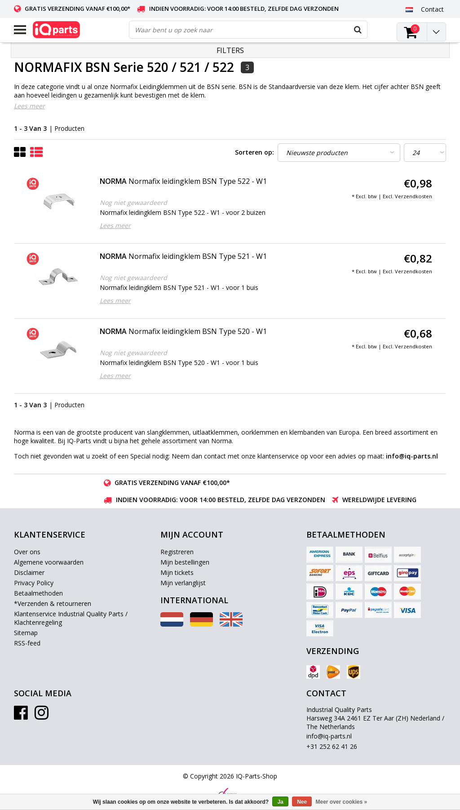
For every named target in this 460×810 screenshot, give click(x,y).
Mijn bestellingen (184, 562)
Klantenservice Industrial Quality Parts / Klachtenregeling (71, 618)
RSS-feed (27, 643)
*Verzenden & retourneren (52, 603)
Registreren (177, 551)
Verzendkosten (413, 196)
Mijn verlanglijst (183, 583)
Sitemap (26, 632)
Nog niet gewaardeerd (133, 202)
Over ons (27, 551)
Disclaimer (29, 572)
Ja (280, 802)
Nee (302, 802)
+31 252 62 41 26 (331, 746)
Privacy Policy (33, 583)
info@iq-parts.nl (329, 736)
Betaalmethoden (38, 593)
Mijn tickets (177, 572)
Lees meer (29, 106)
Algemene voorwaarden (49, 562)
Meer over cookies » (341, 802)
